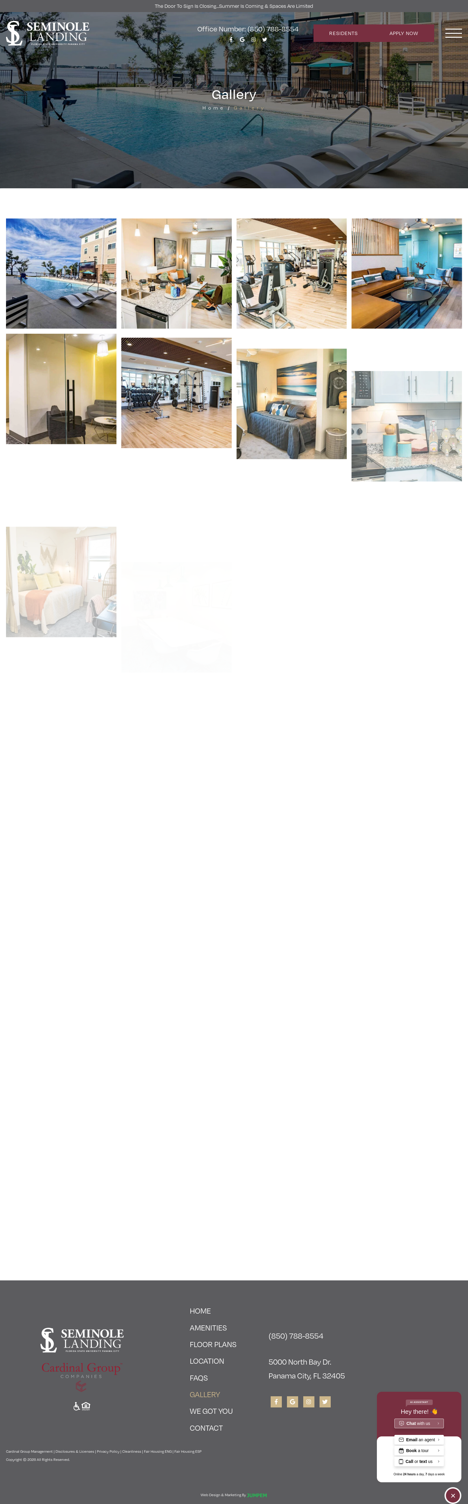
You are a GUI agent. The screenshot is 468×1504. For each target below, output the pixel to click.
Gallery (213, 1392)
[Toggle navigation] (453, 33)
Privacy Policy (108, 1451)
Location (207, 1360)
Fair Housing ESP (188, 1451)
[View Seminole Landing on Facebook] (231, 41)
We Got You (211, 1410)
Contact (206, 1427)
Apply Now (404, 33)
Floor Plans (213, 1344)
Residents (343, 33)
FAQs (199, 1377)
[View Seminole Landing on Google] (242, 41)
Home (213, 107)
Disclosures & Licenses (75, 1451)
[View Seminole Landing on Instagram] (253, 41)
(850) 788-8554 (296, 1335)
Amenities (208, 1327)
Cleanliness (131, 1451)
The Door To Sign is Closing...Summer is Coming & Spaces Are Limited (234, 5)
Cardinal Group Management (29, 1451)
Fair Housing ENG (158, 1451)
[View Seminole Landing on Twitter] (265, 41)
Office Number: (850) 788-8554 (247, 28)
